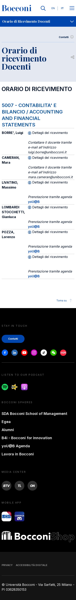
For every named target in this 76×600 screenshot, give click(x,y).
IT (62, 8)
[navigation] (38, 21)
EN (53, 8)
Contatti (66, 37)
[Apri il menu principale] (72, 8)
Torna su (64, 300)
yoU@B (34, 202)
